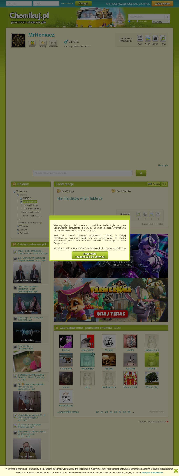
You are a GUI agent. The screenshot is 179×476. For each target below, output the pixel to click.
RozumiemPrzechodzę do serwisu (90, 255)
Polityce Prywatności (152, 472)
